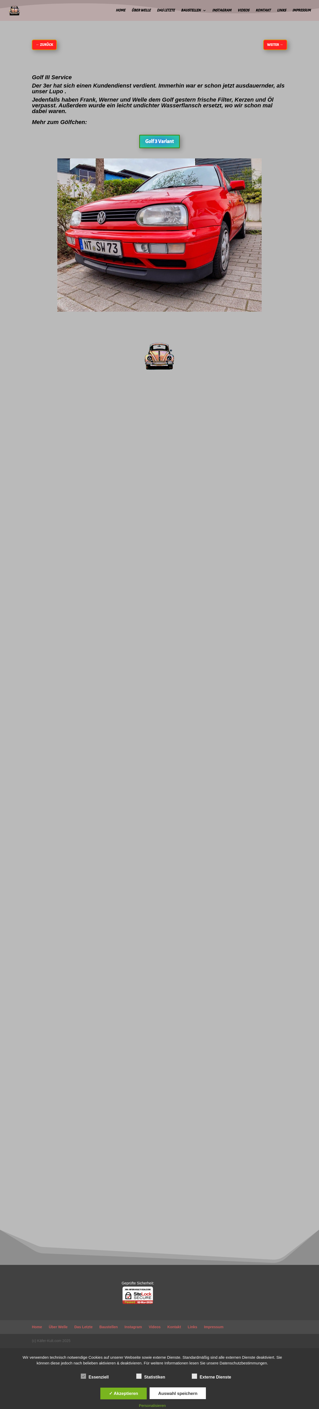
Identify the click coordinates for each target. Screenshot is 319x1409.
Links (281, 11)
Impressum (301, 11)
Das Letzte (166, 11)
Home (120, 11)
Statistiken (150, 1376)
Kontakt (263, 11)
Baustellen (190, 11)
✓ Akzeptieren (123, 1393)
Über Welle (141, 11)
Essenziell (95, 1376)
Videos (243, 11)
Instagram (221, 11)
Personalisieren (152, 1405)
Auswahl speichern (177, 1393)
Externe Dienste (211, 1376)
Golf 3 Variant (159, 141)
